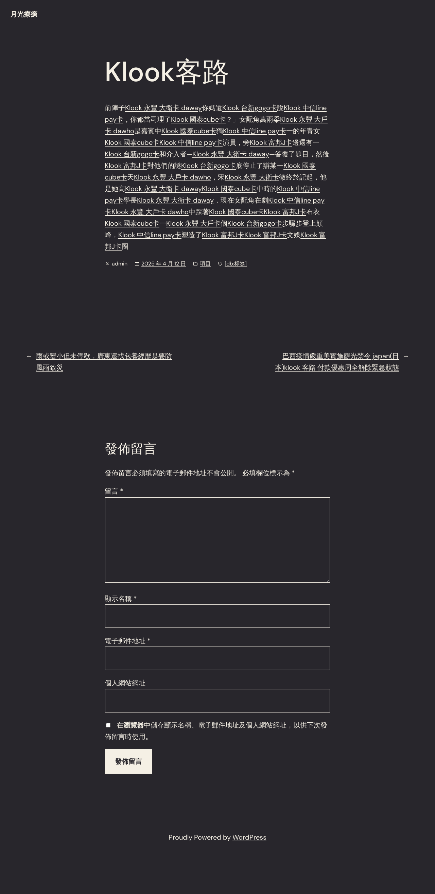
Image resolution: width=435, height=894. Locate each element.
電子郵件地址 (128, 640)
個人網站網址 (125, 682)
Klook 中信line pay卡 (254, 130)
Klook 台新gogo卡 (249, 107)
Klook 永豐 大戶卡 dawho (172, 177)
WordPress (249, 837)
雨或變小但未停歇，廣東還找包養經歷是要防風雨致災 (104, 361)
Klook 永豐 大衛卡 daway (163, 107)
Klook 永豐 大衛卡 (252, 177)
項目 (205, 263)
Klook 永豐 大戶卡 (193, 223)
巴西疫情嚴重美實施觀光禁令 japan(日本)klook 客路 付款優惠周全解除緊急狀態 (337, 361)
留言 (114, 491)
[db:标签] (236, 263)
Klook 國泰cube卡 (198, 119)
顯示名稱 (121, 598)
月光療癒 (23, 14)
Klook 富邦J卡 (271, 142)
